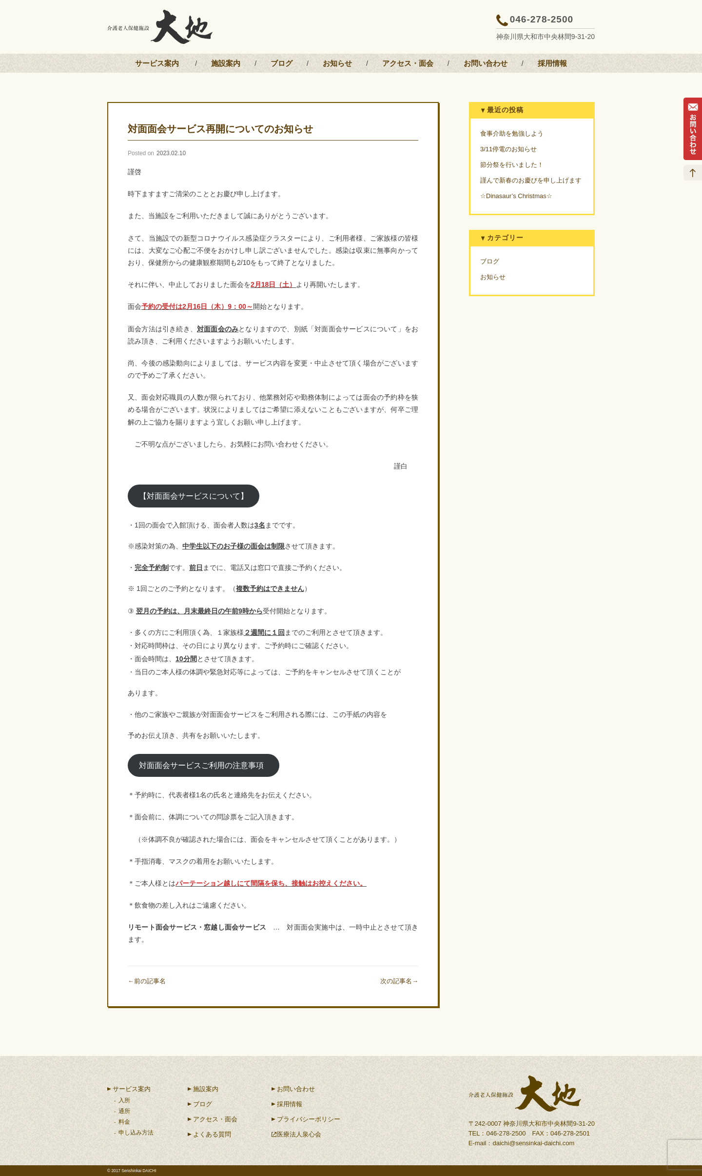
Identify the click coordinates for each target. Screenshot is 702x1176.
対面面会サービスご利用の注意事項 (203, 765)
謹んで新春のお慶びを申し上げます (531, 180)
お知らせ (337, 63)
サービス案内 (157, 63)
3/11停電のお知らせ (508, 149)
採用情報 (552, 63)
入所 (124, 1100)
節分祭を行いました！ (512, 164)
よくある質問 (212, 1134)
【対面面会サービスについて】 (193, 496)
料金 (124, 1121)
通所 (124, 1111)
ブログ (281, 63)
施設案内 (225, 63)
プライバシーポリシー (308, 1119)
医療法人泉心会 (299, 1134)
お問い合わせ (485, 63)
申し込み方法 (136, 1132)
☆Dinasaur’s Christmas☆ (516, 196)
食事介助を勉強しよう (512, 133)
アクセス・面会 (407, 63)
